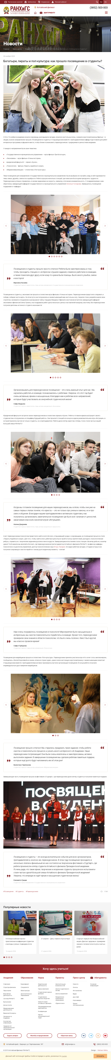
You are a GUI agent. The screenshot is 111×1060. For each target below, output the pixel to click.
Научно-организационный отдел (44, 1016)
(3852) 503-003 (99, 7)
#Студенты (20, 891)
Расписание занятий (15, 2)
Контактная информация (7, 1022)
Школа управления (62, 994)
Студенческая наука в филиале (45, 993)
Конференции (42, 1011)
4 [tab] (56, 256)
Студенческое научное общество (44, 997)
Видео (75, 994)
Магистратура (25, 990)
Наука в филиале (43, 989)
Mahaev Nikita (103, 1050)
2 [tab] (51, 256)
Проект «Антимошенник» (78, 1004)
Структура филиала (9, 987)
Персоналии (7, 990)
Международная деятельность (8, 1009)
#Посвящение (8, 891)
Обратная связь (67, 1036)
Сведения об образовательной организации (8, 1027)
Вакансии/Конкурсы (9, 1013)
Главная (6, 49)
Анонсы (75, 987)
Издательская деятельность (42, 984)
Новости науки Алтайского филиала (44, 1002)
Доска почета (7, 1005)
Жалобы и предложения (39, 1036)
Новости (28, 49)
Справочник (47, 2)
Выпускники (7, 1002)
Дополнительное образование (26, 994)
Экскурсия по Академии (7, 1017)
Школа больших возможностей (61, 984)
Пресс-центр (17, 49)
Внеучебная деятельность (7, 994)
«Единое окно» (60, 1003)
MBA (22, 998)
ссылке (64, 1056)
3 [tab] (54, 256)
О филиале (6, 984)
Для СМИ (76, 997)
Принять (100, 1056)
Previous (6, 225)
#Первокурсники (32, 891)
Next (105, 225)
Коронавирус (77, 1000)
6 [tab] (61, 256)
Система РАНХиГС (9, 998)
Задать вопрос (12, 1036)
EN (105, 2)
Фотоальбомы (77, 990)
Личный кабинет (63, 2)
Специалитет (25, 987)
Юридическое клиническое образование (60, 998)
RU (101, 2)
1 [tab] (49, 256)
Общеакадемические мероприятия (44, 1007)
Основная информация (94, 984)
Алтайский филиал (45, 7)
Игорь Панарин (59, 547)
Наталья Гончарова (74, 184)
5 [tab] (59, 256)
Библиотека (33, 2)
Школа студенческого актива (62, 989)
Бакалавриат (25, 984)
